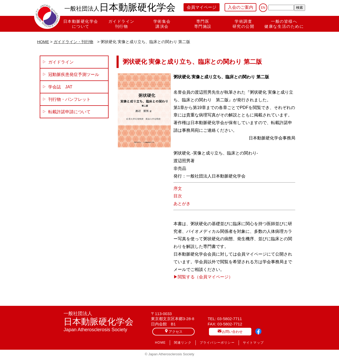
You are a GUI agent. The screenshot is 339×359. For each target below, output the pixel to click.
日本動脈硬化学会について (80, 24)
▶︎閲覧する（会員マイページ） (203, 277)
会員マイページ (201, 7)
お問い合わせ (230, 331)
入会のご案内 (240, 7)
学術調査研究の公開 (244, 24)
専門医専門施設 (203, 24)
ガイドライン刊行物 (121, 24)
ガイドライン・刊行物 (73, 41)
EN (263, 8)
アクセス (173, 331)
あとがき (181, 203)
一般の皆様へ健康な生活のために (284, 24)
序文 (177, 188)
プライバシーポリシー (217, 342)
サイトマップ (253, 342)
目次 (177, 196)
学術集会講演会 (162, 24)
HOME (43, 41)
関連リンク (182, 342)
